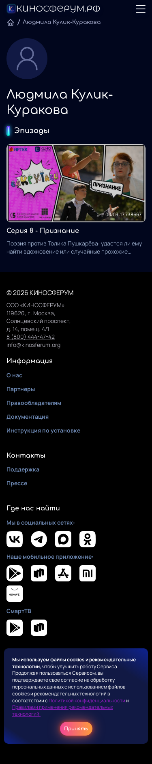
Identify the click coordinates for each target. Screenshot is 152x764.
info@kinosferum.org (33, 345)
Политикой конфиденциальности (87, 700)
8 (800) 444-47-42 (30, 336)
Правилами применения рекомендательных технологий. (62, 710)
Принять (76, 729)
